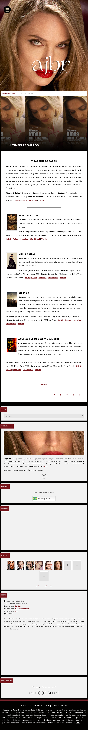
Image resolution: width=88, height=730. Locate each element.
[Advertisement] (44, 530)
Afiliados (39, 586)
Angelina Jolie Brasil (35, 705)
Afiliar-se (48, 586)
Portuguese (41, 498)
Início (4, 93)
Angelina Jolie (14, 93)
